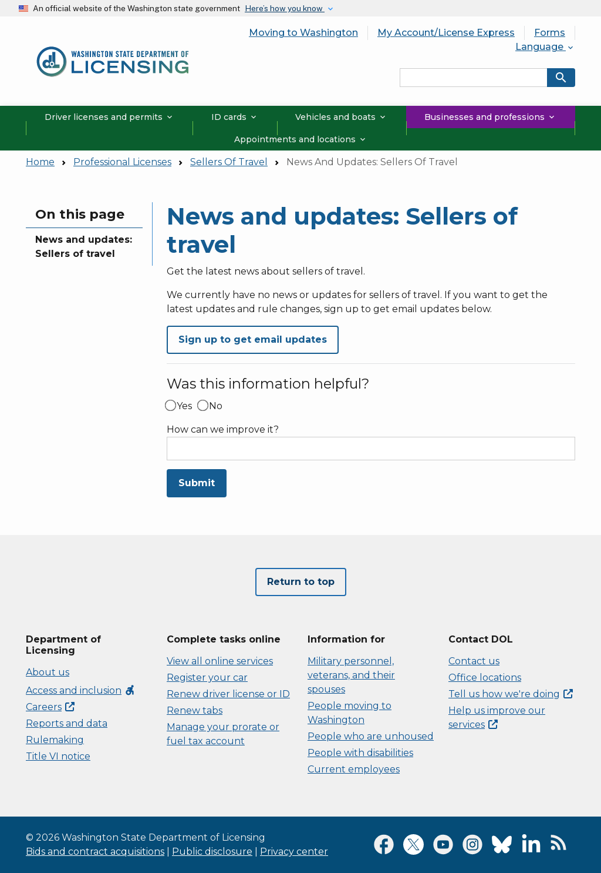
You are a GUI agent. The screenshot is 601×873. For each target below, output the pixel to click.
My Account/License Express (446, 32)
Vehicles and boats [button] (341, 117)
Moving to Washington (303, 32)
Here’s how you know (285, 8)
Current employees (354, 769)
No (215, 406)
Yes (184, 406)
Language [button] (545, 46)
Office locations (484, 677)
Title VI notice (58, 756)
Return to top (301, 581)
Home (40, 162)
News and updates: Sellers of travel (83, 246)
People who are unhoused (371, 736)
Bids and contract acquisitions (95, 851)
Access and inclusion (81, 690)
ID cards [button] (234, 117)
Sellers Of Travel (229, 162)
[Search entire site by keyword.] (474, 77)
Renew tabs (194, 710)
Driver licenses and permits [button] (109, 117)
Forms (549, 32)
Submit (196, 483)
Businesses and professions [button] (490, 117)
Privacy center (294, 851)
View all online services (220, 661)
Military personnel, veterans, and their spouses (351, 675)
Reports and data (66, 723)
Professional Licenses (122, 162)
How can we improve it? (223, 429)
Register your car (207, 677)
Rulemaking (55, 739)
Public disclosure (212, 851)
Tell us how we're (510, 694)
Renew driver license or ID (228, 694)
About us (47, 672)
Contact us (473, 661)
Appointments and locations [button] (300, 139)
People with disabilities (360, 752)
